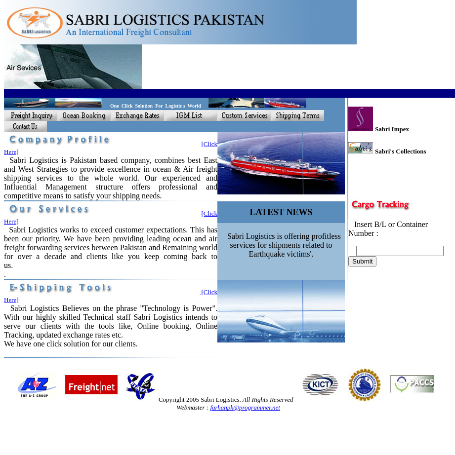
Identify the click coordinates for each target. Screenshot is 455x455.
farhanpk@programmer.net (245, 407)
